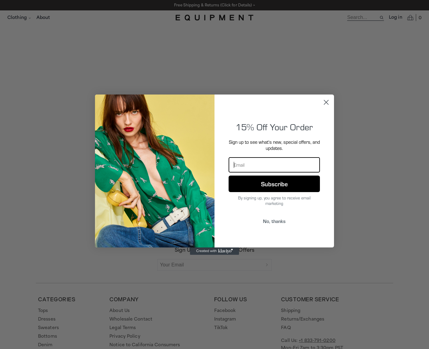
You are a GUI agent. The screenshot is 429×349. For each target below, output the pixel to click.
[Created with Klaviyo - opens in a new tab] (214, 251)
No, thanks (274, 221)
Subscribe (274, 184)
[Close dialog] (326, 102)
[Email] (274, 165)
